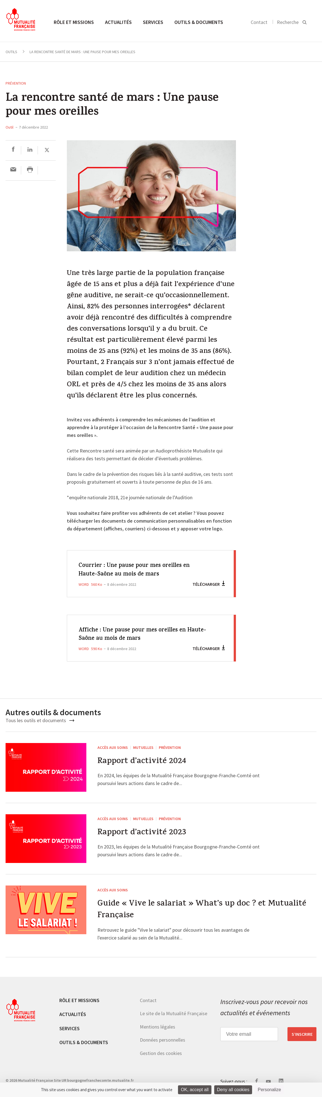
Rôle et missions (74, 22)
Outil (9, 127)
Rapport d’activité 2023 (141, 833)
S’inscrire (302, 1034)
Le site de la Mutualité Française (173, 1013)
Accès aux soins (112, 747)
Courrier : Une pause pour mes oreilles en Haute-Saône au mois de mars (135, 570)
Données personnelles (162, 1040)
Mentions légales (157, 1027)
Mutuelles (143, 747)
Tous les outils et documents (40, 720)
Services (153, 22)
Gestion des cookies (161, 1053)
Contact (259, 22)
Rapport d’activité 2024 (141, 762)
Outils (11, 51)
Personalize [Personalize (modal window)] (269, 1089)
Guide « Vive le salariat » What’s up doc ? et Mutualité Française (201, 910)
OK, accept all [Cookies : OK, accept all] (195, 1089)
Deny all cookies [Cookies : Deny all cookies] (233, 1089)
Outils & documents (198, 22)
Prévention (16, 83)
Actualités (118, 22)
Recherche (288, 22)
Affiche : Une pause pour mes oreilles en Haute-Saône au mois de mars (134, 634)
